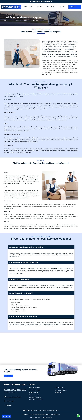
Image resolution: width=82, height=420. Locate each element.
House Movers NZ (33, 392)
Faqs (47, 6)
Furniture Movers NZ (34, 390)
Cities (10, 20)
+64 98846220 (48, 1)
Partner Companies (47, 417)
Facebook (8, 405)
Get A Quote (6, 416)
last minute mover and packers (67, 48)
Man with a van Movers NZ (36, 399)
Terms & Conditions (35, 417)
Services (39, 7)
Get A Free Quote (73, 7)
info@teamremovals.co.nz (36, 1)
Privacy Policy (56, 410)
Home (5, 20)
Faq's (40, 410)
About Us (31, 7)
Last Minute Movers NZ (35, 397)
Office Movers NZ (59, 387)
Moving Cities (58, 392)
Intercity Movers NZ (34, 395)
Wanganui (17, 20)
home (25, 6)
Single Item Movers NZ (60, 390)
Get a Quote (8, 375)
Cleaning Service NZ (34, 387)
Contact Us (62, 7)
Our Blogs (53, 7)
